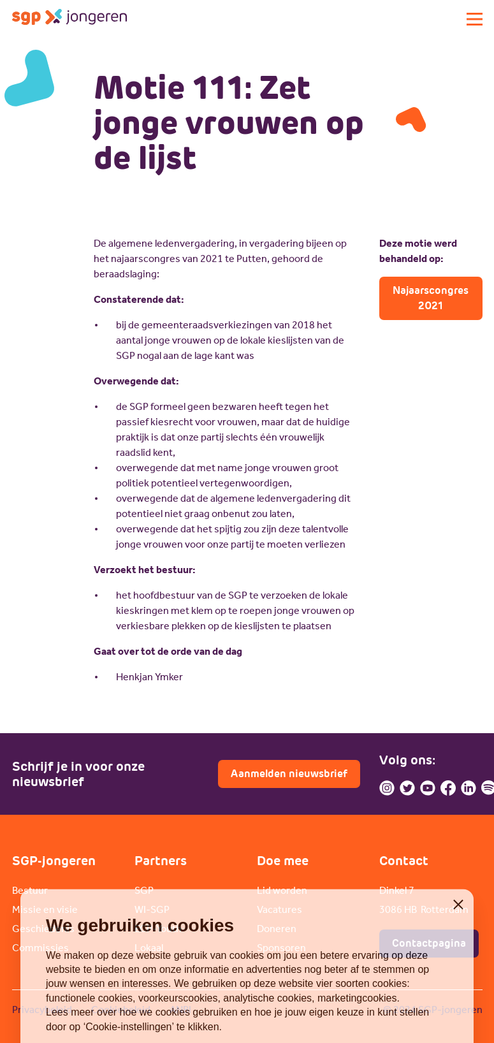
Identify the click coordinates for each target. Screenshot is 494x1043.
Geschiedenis (43, 929)
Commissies (40, 948)
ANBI (180, 1009)
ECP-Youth (158, 929)
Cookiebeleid (120, 1009)
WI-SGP (152, 909)
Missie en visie (45, 909)
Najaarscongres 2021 (431, 298)
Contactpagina (429, 943)
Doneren (276, 929)
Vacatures (279, 909)
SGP (144, 890)
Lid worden (282, 890)
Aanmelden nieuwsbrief (289, 773)
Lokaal (148, 948)
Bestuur (30, 890)
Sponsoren (281, 948)
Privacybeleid (42, 1009)
